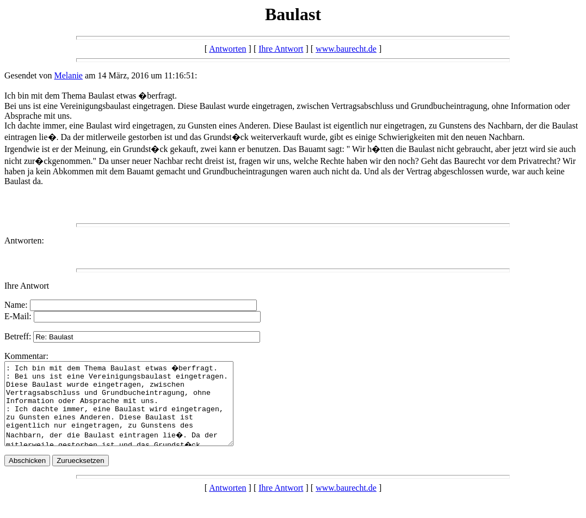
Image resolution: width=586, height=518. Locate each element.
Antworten (227, 48)
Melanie (68, 75)
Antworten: (24, 240)
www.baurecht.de (346, 48)
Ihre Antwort (280, 48)
